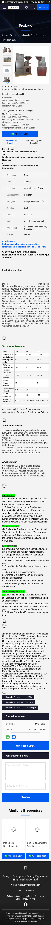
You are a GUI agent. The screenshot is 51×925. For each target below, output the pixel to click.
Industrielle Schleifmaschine (33, 35)
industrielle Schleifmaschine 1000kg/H (20, 707)
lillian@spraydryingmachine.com (17, 2)
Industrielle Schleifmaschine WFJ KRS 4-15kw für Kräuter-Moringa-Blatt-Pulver (13, 845)
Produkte (14, 35)
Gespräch (43, 7)
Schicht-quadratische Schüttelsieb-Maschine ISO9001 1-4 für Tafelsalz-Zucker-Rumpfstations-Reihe (37, 845)
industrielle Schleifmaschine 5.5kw (18, 702)
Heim (4, 35)
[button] (8, 83)
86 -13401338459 (41, 2)
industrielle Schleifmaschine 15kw (18, 697)
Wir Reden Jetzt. (25, 745)
